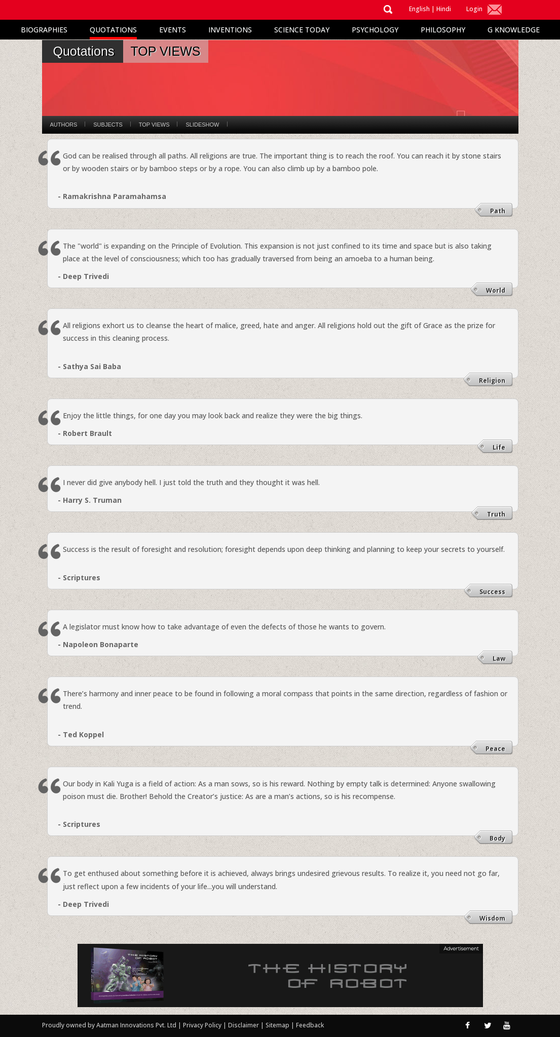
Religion (492, 380)
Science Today (301, 29)
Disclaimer (243, 1025)
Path (497, 211)
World (495, 290)
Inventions (230, 29)
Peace (495, 748)
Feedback (310, 1025)
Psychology (375, 29)
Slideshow (202, 125)
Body (497, 838)
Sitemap (278, 1025)
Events (172, 29)
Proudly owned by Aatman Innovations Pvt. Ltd (109, 1025)
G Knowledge (514, 29)
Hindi (443, 9)
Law (499, 658)
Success (492, 591)
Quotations (113, 29)
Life (499, 447)
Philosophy (443, 29)
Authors (64, 125)
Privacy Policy (203, 1025)
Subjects (107, 125)
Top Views (154, 125)
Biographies (44, 29)
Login (474, 9)
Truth (496, 514)
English (419, 9)
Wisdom (492, 918)
